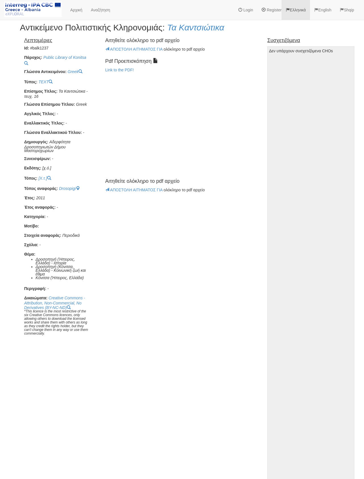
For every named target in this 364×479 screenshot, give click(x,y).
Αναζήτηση (100, 10)
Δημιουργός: (36, 142)
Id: (26, 48)
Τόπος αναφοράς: (41, 188)
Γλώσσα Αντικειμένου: (45, 72)
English (322, 10)
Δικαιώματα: (35, 298)
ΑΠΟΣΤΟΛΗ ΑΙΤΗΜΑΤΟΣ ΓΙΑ (134, 49)
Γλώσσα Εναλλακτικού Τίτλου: (53, 132)
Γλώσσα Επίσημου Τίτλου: (49, 104)
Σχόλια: (31, 245)
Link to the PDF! (119, 70)
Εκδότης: (32, 168)
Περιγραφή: (35, 289)
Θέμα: (29, 254)
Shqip (347, 10)
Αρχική (76, 10)
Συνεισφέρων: (37, 159)
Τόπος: (31, 178)
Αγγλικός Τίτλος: (40, 114)
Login (245, 10)
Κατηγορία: (35, 217)
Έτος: (29, 198)
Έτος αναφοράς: (39, 207)
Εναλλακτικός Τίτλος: (44, 123)
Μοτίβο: (31, 226)
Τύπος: (30, 82)
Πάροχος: (33, 57)
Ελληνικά (296, 10)
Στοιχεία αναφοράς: (42, 235)
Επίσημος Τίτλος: (40, 91)
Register (272, 10)
